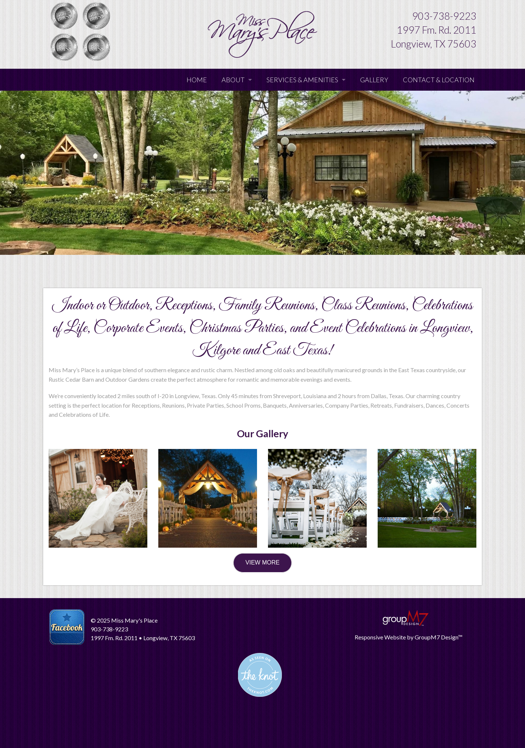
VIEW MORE (262, 562)
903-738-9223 (444, 16)
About (233, 80)
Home (196, 80)
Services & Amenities (302, 80)
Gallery (374, 80)
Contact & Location (439, 80)
